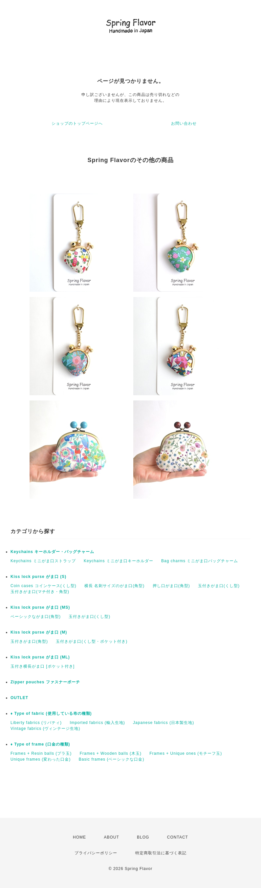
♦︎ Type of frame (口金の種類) (40, 744)
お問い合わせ (184, 123)
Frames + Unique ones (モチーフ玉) (185, 753)
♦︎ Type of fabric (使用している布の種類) (51, 713)
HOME (79, 837)
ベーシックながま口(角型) (36, 616)
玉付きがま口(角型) (29, 641)
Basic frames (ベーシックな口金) (111, 759)
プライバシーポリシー (96, 853)
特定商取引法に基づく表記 (160, 853)
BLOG (143, 837)
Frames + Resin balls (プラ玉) (41, 753)
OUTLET (19, 697)
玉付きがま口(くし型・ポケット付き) (91, 641)
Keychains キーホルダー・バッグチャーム (52, 551)
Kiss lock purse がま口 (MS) (40, 607)
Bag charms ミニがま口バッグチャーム (199, 561)
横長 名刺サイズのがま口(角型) (114, 585)
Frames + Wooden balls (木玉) (110, 753)
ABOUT (111, 837)
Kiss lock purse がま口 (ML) (40, 657)
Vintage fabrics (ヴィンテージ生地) (45, 728)
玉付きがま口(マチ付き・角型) (40, 591)
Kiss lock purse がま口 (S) (38, 576)
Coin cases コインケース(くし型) (43, 585)
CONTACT (177, 837)
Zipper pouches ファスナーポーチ (45, 682)
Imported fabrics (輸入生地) (97, 722)
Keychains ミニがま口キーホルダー (118, 561)
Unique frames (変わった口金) (41, 759)
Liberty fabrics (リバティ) (36, 722)
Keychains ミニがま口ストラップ (43, 561)
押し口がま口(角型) (171, 585)
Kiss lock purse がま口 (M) (39, 632)
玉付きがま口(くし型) (219, 585)
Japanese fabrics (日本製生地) (163, 722)
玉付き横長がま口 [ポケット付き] (43, 666)
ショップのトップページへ (77, 123)
